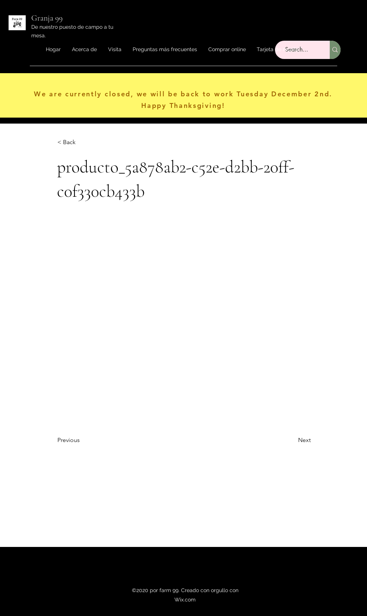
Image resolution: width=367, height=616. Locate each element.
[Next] (292, 440)
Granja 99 (47, 18)
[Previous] (82, 440)
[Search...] (335, 50)
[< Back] (82, 142)
